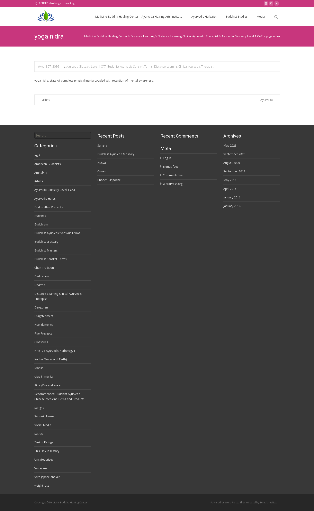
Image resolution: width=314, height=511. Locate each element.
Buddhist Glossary (46, 242)
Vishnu (44, 100)
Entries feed (171, 166)
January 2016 (232, 197)
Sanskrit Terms (44, 416)
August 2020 (231, 163)
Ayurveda (268, 100)
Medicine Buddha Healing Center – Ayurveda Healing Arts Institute (138, 20)
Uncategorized (44, 459)
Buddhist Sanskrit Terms (50, 259)
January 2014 (232, 206)
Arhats (38, 181)
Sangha (102, 145)
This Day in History (46, 451)
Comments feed (173, 175)
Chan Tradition (44, 268)
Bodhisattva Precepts (48, 207)
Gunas (101, 171)
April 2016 (229, 189)
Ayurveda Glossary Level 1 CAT (86, 66)
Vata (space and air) (47, 477)
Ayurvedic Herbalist (203, 20)
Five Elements (43, 325)
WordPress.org (172, 184)
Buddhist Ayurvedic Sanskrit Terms (130, 66)
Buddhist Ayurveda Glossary (115, 154)
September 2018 (234, 171)
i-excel (252, 502)
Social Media (42, 425)
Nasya (101, 163)
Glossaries (41, 342)
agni (37, 155)
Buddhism (41, 224)
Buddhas (40, 216)
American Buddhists (47, 164)
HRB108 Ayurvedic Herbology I (54, 351)
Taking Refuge (43, 442)
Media (261, 20)
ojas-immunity (43, 376)
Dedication (41, 276)
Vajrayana (40, 468)
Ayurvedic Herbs (45, 198)
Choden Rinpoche (109, 180)
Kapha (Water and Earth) (50, 359)
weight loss (41, 485)
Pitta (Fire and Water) (48, 385)
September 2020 (234, 154)
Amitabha (40, 172)
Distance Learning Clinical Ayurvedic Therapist (184, 66)
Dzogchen (41, 307)
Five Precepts (43, 333)
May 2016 (229, 180)
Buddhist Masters (46, 250)
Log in (167, 158)
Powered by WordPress (224, 502)
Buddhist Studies (236, 20)
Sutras (38, 434)
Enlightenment (43, 316)
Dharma (39, 285)
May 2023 (229, 145)
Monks (38, 368)
